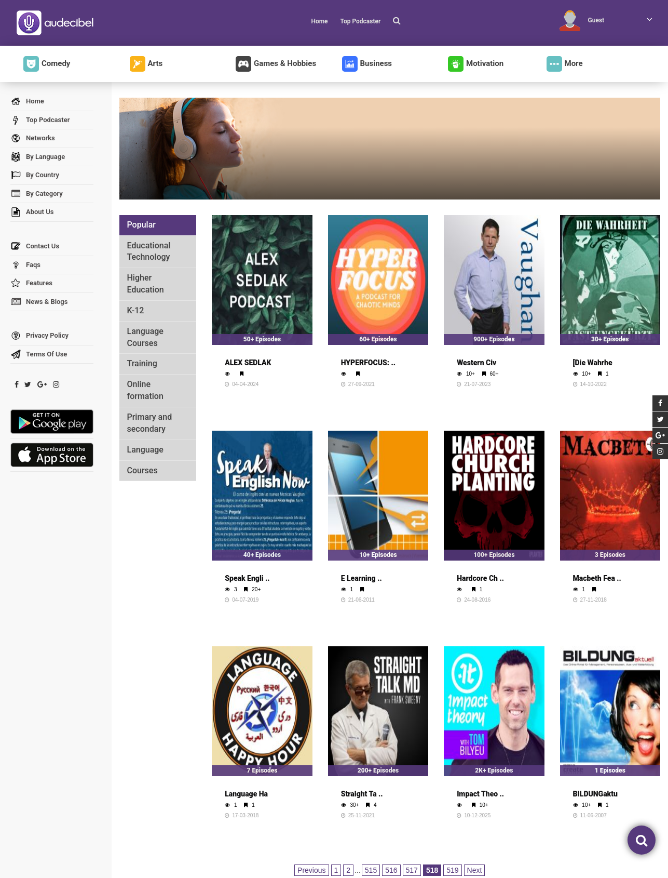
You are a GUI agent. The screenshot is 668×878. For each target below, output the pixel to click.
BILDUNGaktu (595, 794)
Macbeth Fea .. (597, 578)
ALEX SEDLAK (248, 362)
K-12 (135, 310)
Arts (146, 64)
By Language (37, 157)
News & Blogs (38, 302)
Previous (311, 870)
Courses (142, 470)
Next (474, 870)
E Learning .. (361, 578)
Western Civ (476, 362)
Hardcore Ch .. (480, 578)
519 (452, 870)
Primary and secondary (149, 423)
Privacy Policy (39, 336)
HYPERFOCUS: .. (368, 362)
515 (371, 870)
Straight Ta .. (362, 794)
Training (142, 363)
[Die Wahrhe (592, 362)
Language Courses (145, 337)
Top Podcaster (360, 21)
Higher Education (145, 284)
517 (412, 870)
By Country (34, 175)
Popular (141, 225)
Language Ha (246, 794)
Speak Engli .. (247, 578)
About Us (31, 212)
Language (145, 450)
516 (391, 870)
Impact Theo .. (480, 794)
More (565, 64)
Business (367, 64)
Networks (32, 138)
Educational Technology (149, 251)
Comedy (46, 64)
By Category (36, 194)
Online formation (145, 390)
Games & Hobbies (276, 64)
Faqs (25, 265)
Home (319, 21)
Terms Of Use (38, 355)
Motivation (475, 64)
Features (31, 283)
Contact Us (34, 246)
